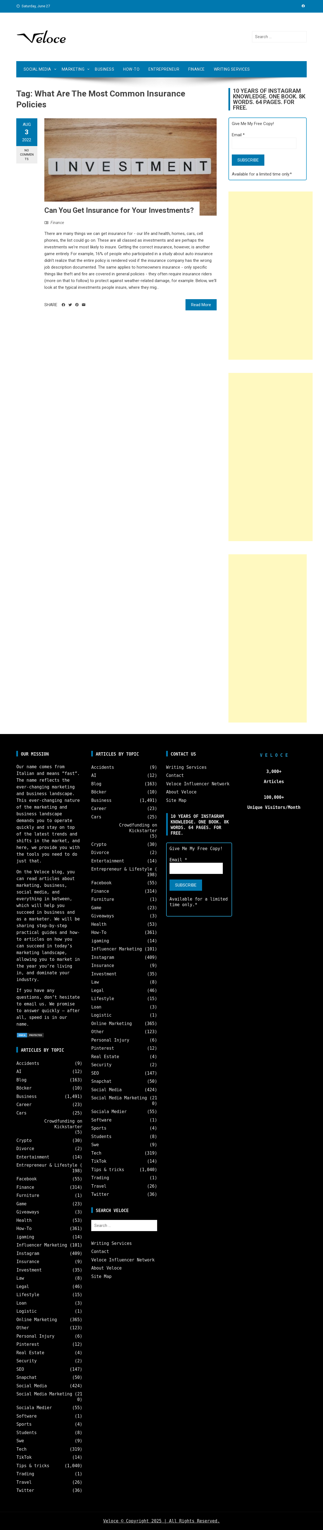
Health (23, 1220)
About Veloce (106, 1268)
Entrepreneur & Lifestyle (46, 1165)
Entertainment (32, 1157)
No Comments (27, 155)
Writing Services (232, 69)
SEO (20, 1369)
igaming (25, 1237)
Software (26, 1416)
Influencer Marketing (41, 1245)
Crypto (23, 1140)
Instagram (27, 1253)
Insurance (27, 1261)
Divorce (25, 1148)
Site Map (101, 1276)
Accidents (27, 1063)
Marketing (73, 69)
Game (21, 1203)
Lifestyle (27, 1294)
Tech (21, 1449)
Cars (21, 1113)
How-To (131, 69)
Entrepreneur (163, 69)
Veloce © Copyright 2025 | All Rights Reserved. (161, 1521)
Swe (20, 1440)
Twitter (25, 1490)
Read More (201, 304)
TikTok (23, 1457)
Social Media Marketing (44, 1394)
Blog (21, 1080)
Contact (100, 1251)
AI (18, 1071)
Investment (29, 1270)
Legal (22, 1286)
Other (22, 1327)
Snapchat (26, 1377)
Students (26, 1432)
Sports (23, 1424)
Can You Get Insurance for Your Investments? (119, 210)
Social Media (37, 69)
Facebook (26, 1178)
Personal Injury (35, 1336)
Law (20, 1278)
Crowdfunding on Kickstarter (63, 1124)
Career (23, 1104)
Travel (23, 1482)
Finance (196, 69)
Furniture (27, 1195)
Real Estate (30, 1352)
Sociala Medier (34, 1407)
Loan (21, 1303)
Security (26, 1360)
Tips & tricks (32, 1465)
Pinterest (27, 1344)
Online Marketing (36, 1319)
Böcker (23, 1088)
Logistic (26, 1311)
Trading (25, 1473)
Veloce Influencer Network (123, 1260)
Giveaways (27, 1212)
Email (238, 134)
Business (104, 69)
